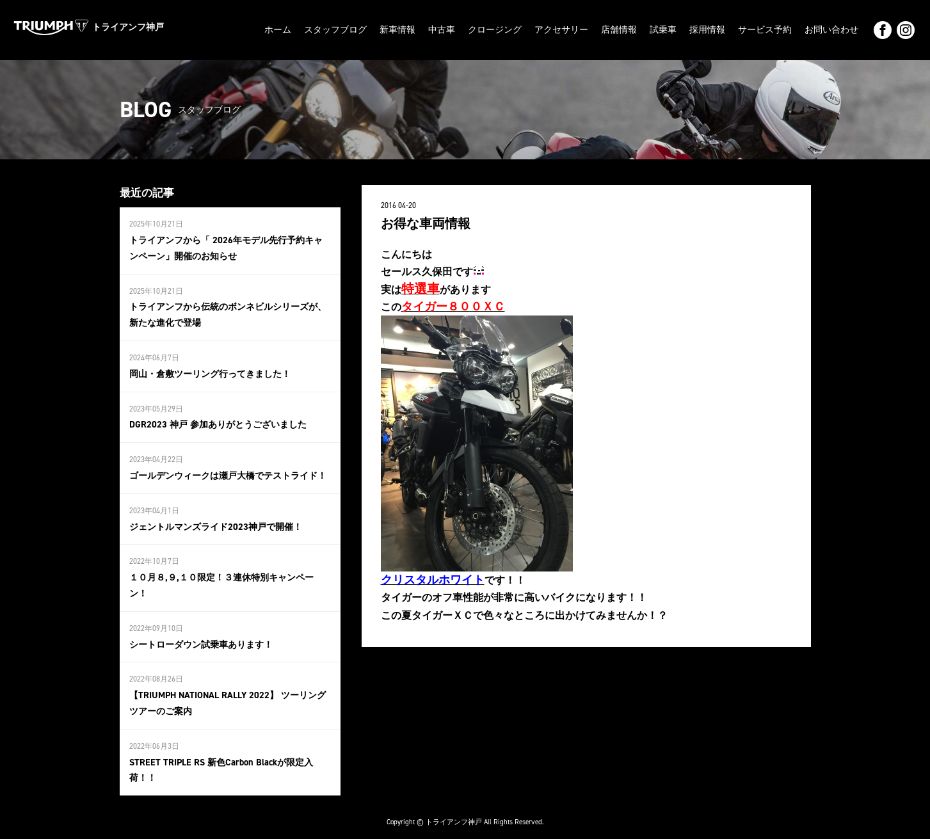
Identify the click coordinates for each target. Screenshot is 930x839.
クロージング (495, 30)
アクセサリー (561, 30)
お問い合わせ (831, 30)
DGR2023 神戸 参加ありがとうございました (218, 421)
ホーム (277, 30)
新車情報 (397, 30)
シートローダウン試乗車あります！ (201, 637)
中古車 (441, 30)
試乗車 (663, 30)
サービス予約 (765, 30)
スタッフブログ (335, 30)
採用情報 (707, 30)
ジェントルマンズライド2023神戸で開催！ (215, 521)
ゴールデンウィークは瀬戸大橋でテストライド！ (227, 471)
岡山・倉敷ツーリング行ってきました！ (210, 370)
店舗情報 (619, 30)
